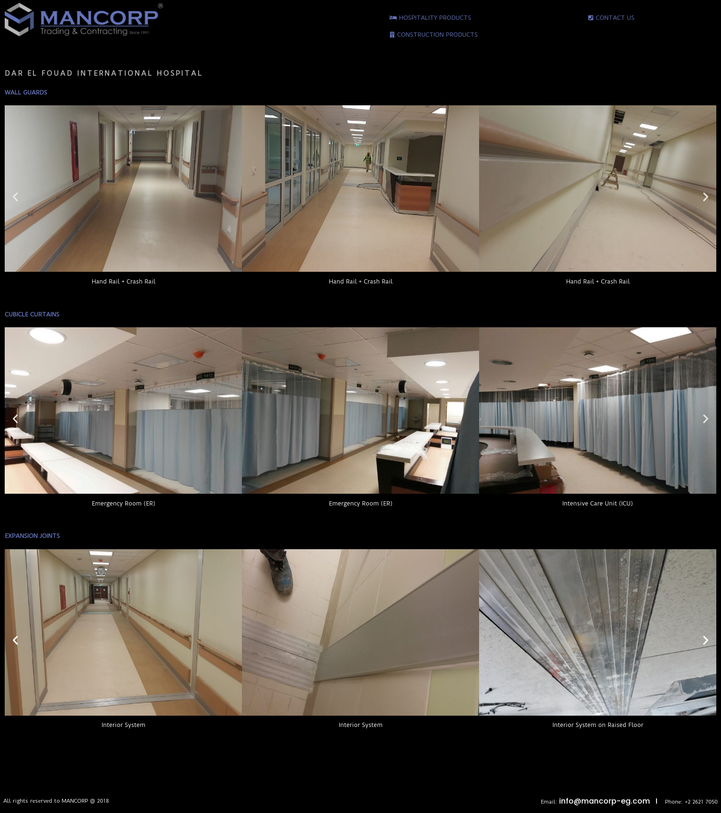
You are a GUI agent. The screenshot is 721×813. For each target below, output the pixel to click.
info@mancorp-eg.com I (612, 801)
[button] (15, 197)
